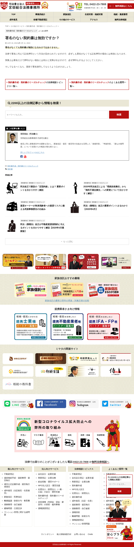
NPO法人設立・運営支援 (49, 485)
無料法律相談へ (100, 461)
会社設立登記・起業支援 (83, 478)
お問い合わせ (79, 534)
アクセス (94, 19)
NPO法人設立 (78, 489)
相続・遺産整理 (120, 14)
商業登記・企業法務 (47, 478)
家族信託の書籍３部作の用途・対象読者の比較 (67, 300)
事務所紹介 (40, 14)
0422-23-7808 (80, 461)
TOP (13, 14)
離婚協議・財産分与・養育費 (17, 501)
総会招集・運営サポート (49, 482)
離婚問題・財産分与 (81, 516)
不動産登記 (9, 474)
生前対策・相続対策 (94, 14)
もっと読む (68, 241)
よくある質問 (43, 31)
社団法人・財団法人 (81, 493)
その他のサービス (67, 19)
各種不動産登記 (40, 19)
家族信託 (67, 14)
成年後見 (13, 19)
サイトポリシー (47, 534)
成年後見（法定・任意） (83, 501)
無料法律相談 (120, 19)
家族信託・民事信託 (13, 497)
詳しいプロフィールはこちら (32, 152)
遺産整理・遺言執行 (81, 504)
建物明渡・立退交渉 (13, 508)
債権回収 (76, 512)
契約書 (10, 169)
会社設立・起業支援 (47, 474)
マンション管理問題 (81, 524)
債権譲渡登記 (44, 508)
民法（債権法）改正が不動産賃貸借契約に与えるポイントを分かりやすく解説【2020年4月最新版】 (42, 227)
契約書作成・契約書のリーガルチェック (35, 84)
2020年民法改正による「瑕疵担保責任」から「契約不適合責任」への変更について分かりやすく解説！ (105, 190)
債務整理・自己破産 (13, 504)
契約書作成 (77, 485)
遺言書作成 (77, 497)
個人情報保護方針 (64, 534)
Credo (90, 534)
